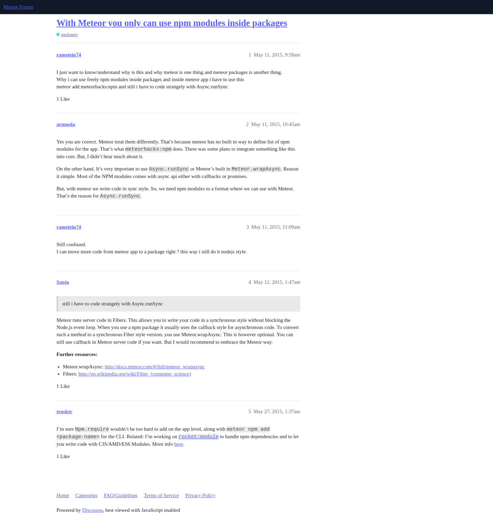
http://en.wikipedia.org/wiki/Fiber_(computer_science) (134, 374)
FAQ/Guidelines (120, 495)
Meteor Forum (18, 7)
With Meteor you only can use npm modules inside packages (171, 23)
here (178, 444)
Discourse (92, 510)
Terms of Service (161, 495)
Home (62, 495)
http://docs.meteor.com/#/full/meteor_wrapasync (155, 366)
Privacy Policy (200, 495)
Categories (86, 495)
